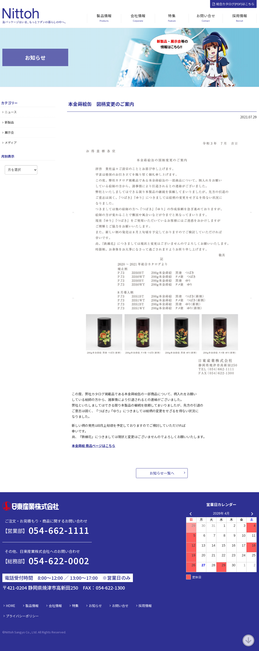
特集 (75, 605)
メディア (9, 142)
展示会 (8, 132)
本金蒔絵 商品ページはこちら (93, 445)
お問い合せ (120, 605)
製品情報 (32, 605)
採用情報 (145, 605)
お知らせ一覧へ (162, 473)
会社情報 (55, 605)
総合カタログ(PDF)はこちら (233, 4)
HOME (10, 605)
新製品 (8, 122)
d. (65, 632)
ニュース (9, 112)
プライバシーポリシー (22, 616)
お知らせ (95, 605)
